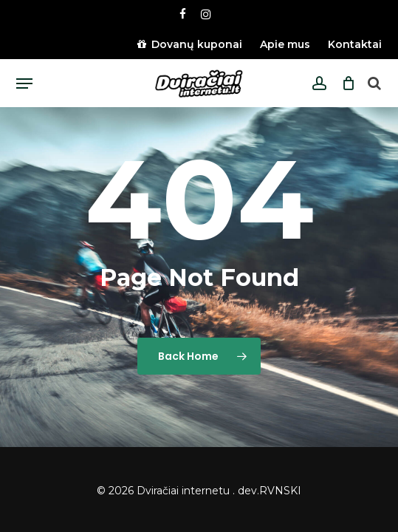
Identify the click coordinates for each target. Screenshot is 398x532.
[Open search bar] (374, 84)
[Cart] (344, 83)
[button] (24, 83)
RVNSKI (280, 490)
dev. (248, 490)
